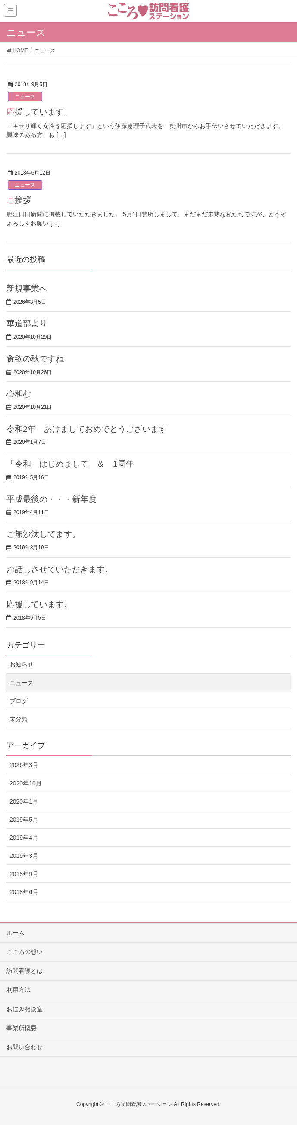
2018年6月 (23, 891)
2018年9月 (23, 873)
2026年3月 (23, 764)
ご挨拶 (18, 200)
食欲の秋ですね (35, 358)
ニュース (25, 96)
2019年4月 (23, 837)
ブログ (18, 701)
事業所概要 (21, 1028)
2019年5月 (23, 819)
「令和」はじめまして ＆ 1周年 (70, 463)
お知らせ (21, 664)
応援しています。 (39, 111)
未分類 (18, 719)
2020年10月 (25, 783)
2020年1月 (23, 801)
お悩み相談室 (24, 1009)
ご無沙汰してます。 (43, 534)
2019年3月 (23, 855)
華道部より (26, 323)
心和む (18, 393)
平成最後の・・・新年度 (55, 499)
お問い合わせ (24, 1047)
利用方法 (18, 989)
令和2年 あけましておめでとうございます (86, 428)
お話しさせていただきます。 (59, 569)
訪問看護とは (24, 970)
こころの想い (24, 951)
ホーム (15, 932)
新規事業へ (26, 288)
